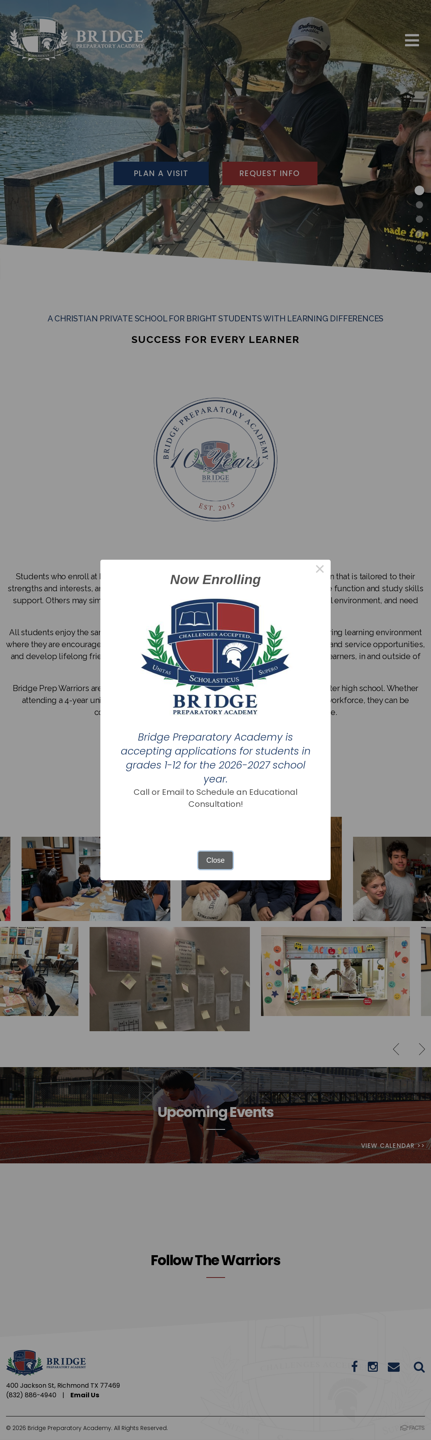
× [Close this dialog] (319, 570)
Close (215, 860)
